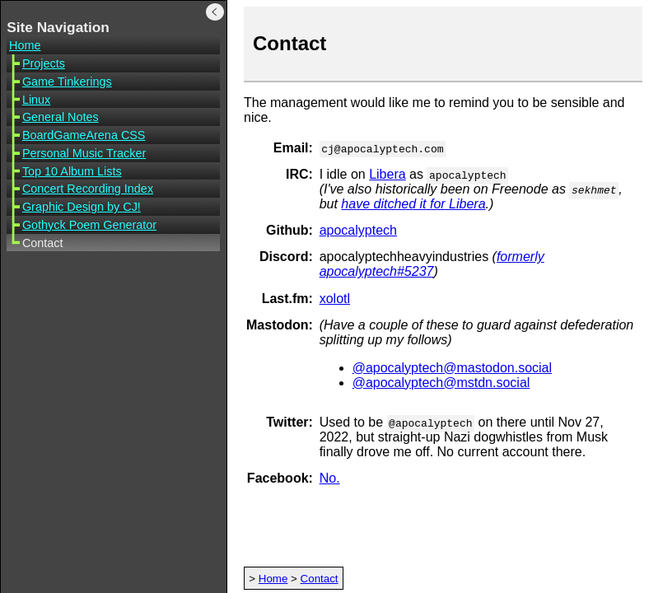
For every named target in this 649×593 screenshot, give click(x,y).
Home (24, 45)
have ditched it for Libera (413, 204)
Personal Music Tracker (84, 153)
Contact (320, 578)
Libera (387, 174)
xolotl (335, 299)
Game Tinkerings (67, 81)
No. (330, 478)
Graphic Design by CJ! (81, 206)
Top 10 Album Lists (72, 171)
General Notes (60, 117)
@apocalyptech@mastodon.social (452, 368)
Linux (36, 99)
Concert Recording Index (87, 188)
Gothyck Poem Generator (89, 224)
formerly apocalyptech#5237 (432, 264)
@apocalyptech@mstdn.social (441, 383)
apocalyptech (358, 230)
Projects (43, 63)
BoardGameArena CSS (84, 135)
